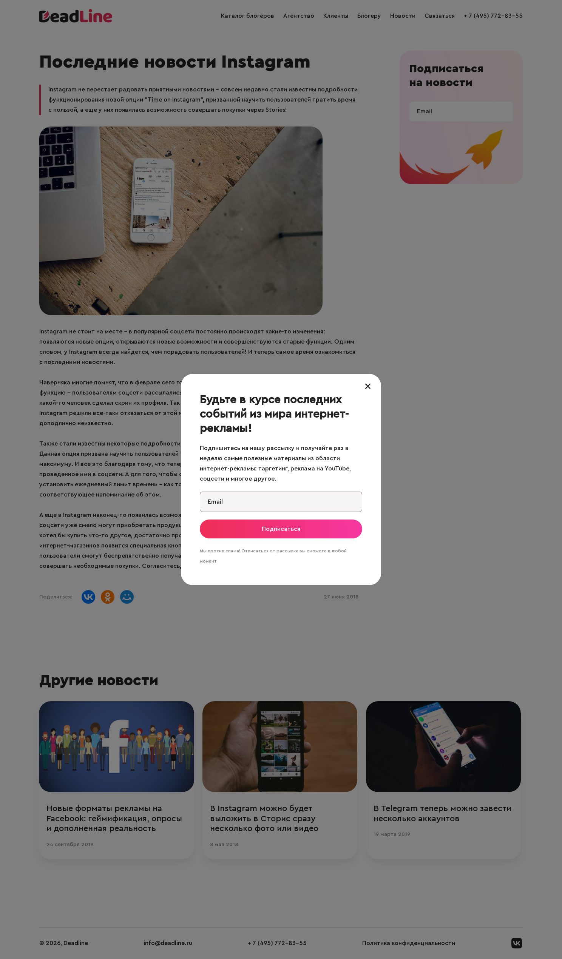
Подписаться (281, 529)
